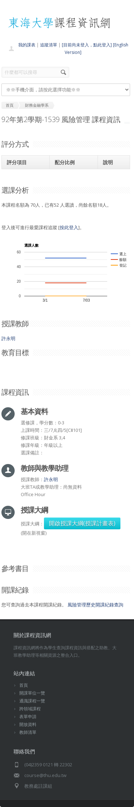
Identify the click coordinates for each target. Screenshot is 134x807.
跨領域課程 (30, 709)
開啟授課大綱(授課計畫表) (82, 523)
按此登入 (69, 227)
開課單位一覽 (32, 693)
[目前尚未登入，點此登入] (87, 45)
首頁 (23, 685)
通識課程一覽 (32, 701)
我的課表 (26, 45)
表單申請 (27, 716)
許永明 (8, 338)
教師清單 (27, 732)
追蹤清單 (48, 45)
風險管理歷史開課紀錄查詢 (95, 604)
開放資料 (27, 724)
